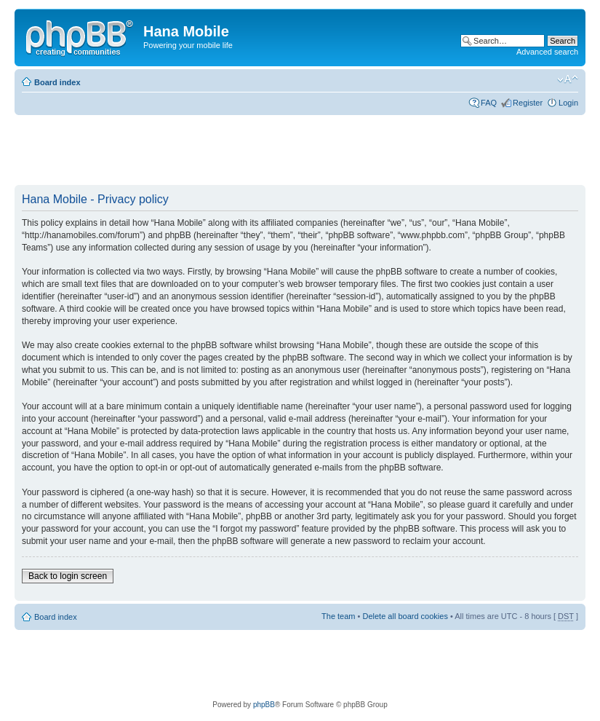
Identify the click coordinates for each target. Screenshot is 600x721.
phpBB (264, 705)
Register (528, 102)
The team (338, 616)
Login (568, 102)
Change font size (567, 79)
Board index (57, 82)
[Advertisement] (279, 151)
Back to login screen (67, 576)
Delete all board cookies (404, 616)
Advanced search (547, 51)
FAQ (489, 102)
